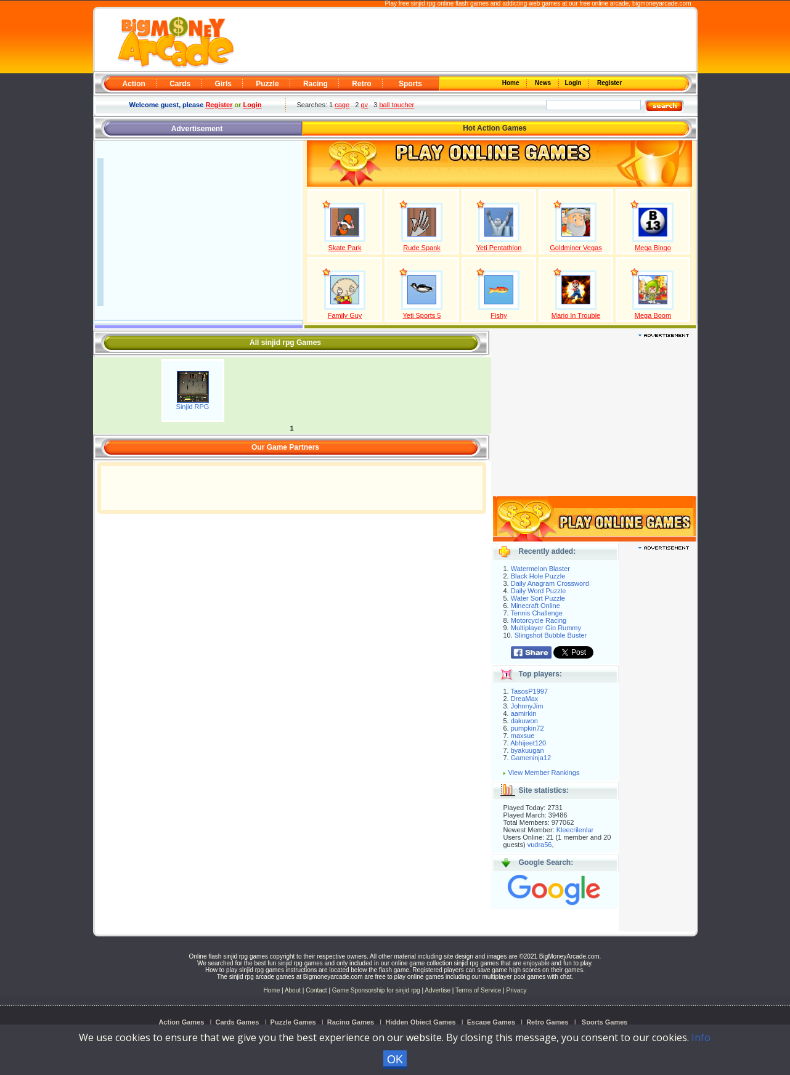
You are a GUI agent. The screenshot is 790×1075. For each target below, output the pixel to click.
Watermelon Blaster (540, 568)
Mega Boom (653, 315)
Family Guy (345, 315)
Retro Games (547, 1022)
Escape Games (491, 1022)
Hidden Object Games (420, 1022)
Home (511, 82)
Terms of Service (479, 990)
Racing (315, 83)
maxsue (523, 735)
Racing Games (350, 1022)
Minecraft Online (535, 605)
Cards (179, 83)
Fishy (499, 315)
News (543, 82)
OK (395, 1059)
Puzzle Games (293, 1022)
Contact (316, 990)
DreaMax (525, 698)
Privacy (517, 990)
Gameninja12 (531, 757)
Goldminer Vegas (575, 247)
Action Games (181, 1022)
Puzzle (267, 83)
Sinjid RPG (193, 406)
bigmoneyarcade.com (661, 3)
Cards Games (237, 1022)
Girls (223, 83)
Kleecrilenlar (575, 830)
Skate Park (345, 247)
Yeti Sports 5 (422, 315)
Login (574, 82)
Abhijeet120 (528, 743)
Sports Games (605, 1022)
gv (364, 104)
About (293, 990)
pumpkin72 (527, 728)
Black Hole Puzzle (538, 576)
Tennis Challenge (537, 613)
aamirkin (524, 713)
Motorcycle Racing (538, 620)
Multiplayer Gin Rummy (546, 627)
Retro (361, 83)
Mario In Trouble (576, 315)
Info (701, 1037)
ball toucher (396, 104)
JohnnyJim (527, 706)
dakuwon (524, 720)
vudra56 (539, 844)
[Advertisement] (464, 40)
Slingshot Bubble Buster (551, 635)
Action (134, 83)
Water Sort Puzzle (538, 598)
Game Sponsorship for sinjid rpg (376, 990)
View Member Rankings (544, 772)
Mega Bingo (653, 247)
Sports (410, 83)
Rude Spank (422, 247)
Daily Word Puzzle (538, 590)
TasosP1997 (529, 691)
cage (342, 104)
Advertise (437, 990)
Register (608, 82)
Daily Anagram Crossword (550, 583)
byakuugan (527, 750)
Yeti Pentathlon (499, 247)
